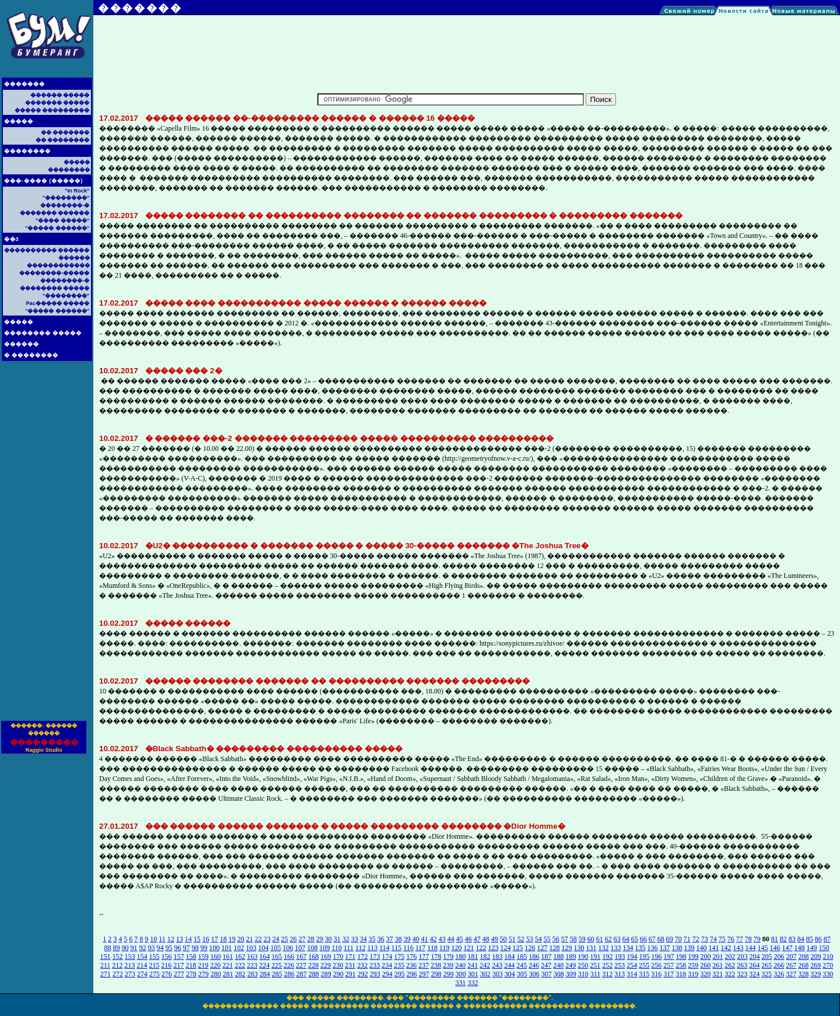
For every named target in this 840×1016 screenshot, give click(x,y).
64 (625, 939)
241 (472, 965)
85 (809, 939)
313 (619, 974)
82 (783, 939)
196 (657, 956)
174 (387, 956)
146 (775, 948)
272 (118, 974)
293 (375, 974)
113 (373, 948)
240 (460, 965)
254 (631, 965)
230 (337, 965)
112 (360, 948)
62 (608, 939)
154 (142, 956)
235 (399, 965)
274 (142, 974)
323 (742, 974)
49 (494, 939)
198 (681, 956)
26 (293, 939)
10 (153, 939)
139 (689, 948)
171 (350, 956)
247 (546, 965)
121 (469, 948)
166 (289, 956)
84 (800, 939)
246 (533, 965)
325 (766, 974)
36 (380, 939)
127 (542, 948)
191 (595, 956)
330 (827, 974)
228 (313, 965)
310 (583, 974)
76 (730, 939)
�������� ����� (43, 333)
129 (567, 948)
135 (640, 948)
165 (277, 956)
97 (186, 948)
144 (751, 948)
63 (617, 939)
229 (325, 965)
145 (763, 948)
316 (656, 974)
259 (693, 965)
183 (497, 956)
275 (154, 974)
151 (105, 956)
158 (191, 956)
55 (547, 939)
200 (706, 956)
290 (338, 974)
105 (275, 948)
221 (227, 965)
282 (240, 974)
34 (363, 939)
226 (289, 965)
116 (408, 948)
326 (779, 974)
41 (424, 939)
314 (631, 974)
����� (18, 121)
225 (276, 965)
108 (312, 948)
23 (267, 939)
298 (436, 974)
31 (337, 939)
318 (681, 974)
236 (411, 965)
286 (289, 974)
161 (228, 956)
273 (130, 974)
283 (252, 974)
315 (644, 974)
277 (179, 974)
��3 (11, 239)
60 (590, 939)
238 (435, 965)
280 (216, 974)
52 (520, 939)
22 (258, 939)
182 (485, 956)
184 (510, 956)
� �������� (31, 355)
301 (473, 974)
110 (336, 948)
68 (660, 939)
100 (214, 948)
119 (444, 948)
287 (301, 974)
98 (194, 948)
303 (497, 974)
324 (754, 974)
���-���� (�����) (43, 181)
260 (705, 965)
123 (493, 948)
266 (779, 965)
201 (718, 956)
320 (705, 974)
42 (433, 939)
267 (791, 965)
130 (579, 948)
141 (714, 948)
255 (644, 965)
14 (188, 939)
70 (678, 939)
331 (461, 983)
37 (389, 939)
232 (362, 965)
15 (197, 939)
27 (302, 939)
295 (399, 974)
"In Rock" (77, 191)
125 (518, 948)
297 (424, 974)
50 (503, 939)
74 (713, 939)
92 (142, 948)
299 (448, 974)
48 (485, 939)
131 (591, 948)
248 (558, 965)
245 (521, 965)
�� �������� (63, 140)
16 (205, 939)
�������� (27, 151)
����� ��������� (52, 110)
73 (704, 939)
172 (363, 956)
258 (681, 965)
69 (669, 939)
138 (677, 948)
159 (203, 956)
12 (170, 939)
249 (570, 965)
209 (816, 956)
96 (177, 948)
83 (792, 939)
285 (277, 974)
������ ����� (60, 95)
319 (693, 974)
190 (583, 956)
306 (534, 974)
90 (124, 948)
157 (179, 956)
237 (423, 965)
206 (779, 956)
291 (350, 974)
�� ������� (65, 132)
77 (739, 939)
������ (21, 344)
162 (240, 956)
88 (107, 948)
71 (687, 939)
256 (656, 965)
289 (326, 974)
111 (349, 948)
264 (754, 965)
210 (828, 956)
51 (512, 939)
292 (363, 974)
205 (767, 956)
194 (632, 956)
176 (412, 956)
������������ (58, 265)
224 (264, 965)
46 (468, 939)
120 (457, 948)
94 (159, 948)
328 (803, 974)
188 (559, 956)
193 (620, 956)
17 (214, 939)
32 (345, 939)
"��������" (66, 198)
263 (742, 965)
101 (226, 948)
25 (284, 939)
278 (191, 974)
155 (154, 956)
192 (608, 956)
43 (442, 939)
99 (203, 948)
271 (105, 974)
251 (595, 965)
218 (191, 965)
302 (485, 974)
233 (374, 965)
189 (571, 956)
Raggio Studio (43, 750)
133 (616, 948)
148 (799, 948)
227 (301, 965)
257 (668, 965)
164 (265, 956)
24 (275, 939)
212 (117, 965)
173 (375, 956)
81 (774, 939)
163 (252, 956)
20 (240, 939)
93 (151, 948)
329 (815, 974)
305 (522, 974)
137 (665, 948)
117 (420, 948)
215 (154, 965)
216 (166, 965)
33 (354, 939)
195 (644, 956)
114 (384, 948)
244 (509, 965)
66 (643, 939)
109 (324, 948)
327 (791, 974)
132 (603, 948)
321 (717, 974)
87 (827, 939)
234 (387, 965)
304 (510, 974)
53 (529, 939)
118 (432, 948)
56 (555, 939)
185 (522, 956)
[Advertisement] (46, 545)
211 (105, 965)
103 (251, 948)
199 (693, 956)
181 (473, 956)
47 (477, 939)
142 (726, 948)
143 (738, 948)
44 (450, 939)
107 (300, 948)
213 (129, 965)
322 (729, 974)
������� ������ (55, 213)
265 (766, 965)
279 (203, 974)
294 (387, 974)
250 (583, 965)
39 (407, 939)
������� (24, 84)
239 (448, 965)
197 (669, 956)
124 (506, 948)
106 (287, 948)
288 (314, 974)
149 (812, 948)
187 (546, 956)
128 (555, 948)
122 (481, 948)
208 (804, 956)
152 (118, 956)
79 (757, 939)
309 (571, 974)
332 (473, 983)
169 (326, 956)
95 (168, 948)
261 (717, 965)
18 (223, 939)
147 (787, 948)
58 (573, 939)
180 (461, 956)
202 (730, 956)
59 (582, 939)
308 (559, 974)
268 (803, 965)
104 (263, 948)
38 (398, 939)
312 (607, 974)
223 (252, 965)
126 (530, 948)
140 (701, 948)
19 (232, 939)
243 (497, 965)
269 (815, 965)
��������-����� (54, 273)
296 (412, 974)
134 (628, 948)
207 (791, 956)
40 (415, 939)
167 (301, 956)
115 (396, 948)
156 (167, 956)
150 (824, 948)
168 (314, 956)
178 (436, 956)
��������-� (64, 205)
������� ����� (57, 103)
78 (748, 939)
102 (238, 948)
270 (827, 965)
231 (350, 965)
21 (249, 939)
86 (818, 939)
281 (228, 974)
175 (399, 956)
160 (216, 956)
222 (240, 965)
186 (534, 956)
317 (668, 974)
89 (116, 948)
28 (310, 939)
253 (619, 965)
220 (215, 965)
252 (607, 965)
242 (485, 965)
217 (178, 965)
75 (722, 939)
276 (167, 974)
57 (564, 939)
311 (595, 974)
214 (141, 965)
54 (538, 939)
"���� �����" (62, 220)
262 (729, 965)
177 (424, 956)
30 (328, 939)
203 (742, 956)
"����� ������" (57, 228)
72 (695, 939)
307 (546, 974)
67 (652, 939)
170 (338, 956)
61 (599, 939)
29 (319, 939)
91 (133, 948)
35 (372, 939)
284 (265, 974)
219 (203, 965)
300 (461, 974)
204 (755, 956)
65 (634, 939)
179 (448, 956)
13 (179, 939)
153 (130, 956)
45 (459, 939)
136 (653, 948)
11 (162, 939)
